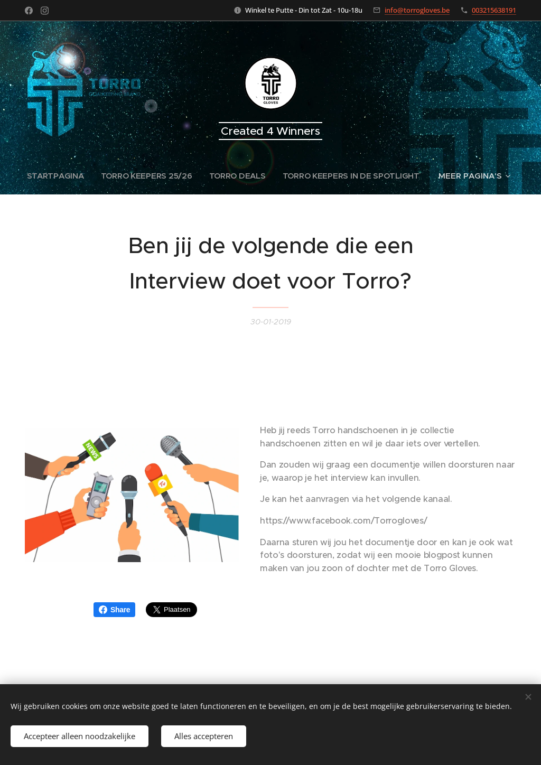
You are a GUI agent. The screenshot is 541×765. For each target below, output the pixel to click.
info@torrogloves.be (417, 10)
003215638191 (494, 10)
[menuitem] (55, 176)
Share (114, 609)
